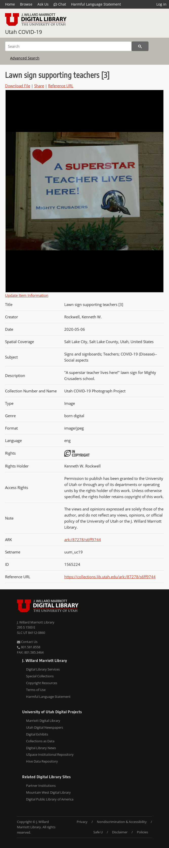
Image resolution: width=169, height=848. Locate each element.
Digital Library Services (43, 669)
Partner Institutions (41, 785)
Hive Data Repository (42, 761)
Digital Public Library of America (49, 799)
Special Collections (40, 676)
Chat (60, 4)
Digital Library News (41, 748)
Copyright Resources (41, 683)
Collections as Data (40, 741)
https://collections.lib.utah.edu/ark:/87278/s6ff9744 (110, 576)
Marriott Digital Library (43, 720)
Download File (17, 85)
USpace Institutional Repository (50, 754)
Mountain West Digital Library (48, 792)
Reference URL (60, 85)
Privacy (82, 821)
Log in (161, 4)
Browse (26, 4)
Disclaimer (120, 832)
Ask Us (43, 4)
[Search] (68, 46)
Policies (142, 832)
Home (10, 4)
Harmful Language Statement (96, 4)
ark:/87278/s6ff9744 (82, 539)
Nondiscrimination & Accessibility (122, 821)
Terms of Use (36, 689)
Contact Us (27, 641)
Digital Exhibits (37, 734)
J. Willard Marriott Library (35, 622)
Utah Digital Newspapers (44, 727)
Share (39, 85)
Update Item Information (26, 295)
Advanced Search (24, 58)
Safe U (98, 832)
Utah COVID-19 (23, 31)
